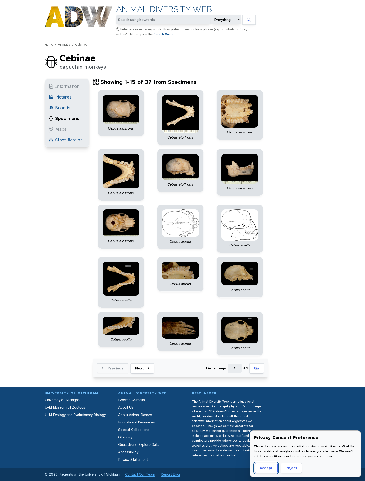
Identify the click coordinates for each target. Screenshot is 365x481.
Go (256, 368)
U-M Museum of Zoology (65, 407)
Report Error (170, 474)
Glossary (125, 437)
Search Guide (163, 34)
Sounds (59, 107)
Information (64, 86)
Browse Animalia (131, 399)
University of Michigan (62, 399)
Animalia (64, 44)
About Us (125, 407)
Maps (58, 129)
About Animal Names (135, 414)
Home (49, 44)
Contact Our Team (140, 474)
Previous (112, 368)
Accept (265, 467)
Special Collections (133, 429)
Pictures (60, 96)
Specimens (64, 118)
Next (142, 368)
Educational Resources (136, 422)
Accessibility (128, 452)
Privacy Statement (133, 459)
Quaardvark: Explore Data (138, 444)
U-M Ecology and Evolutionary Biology (75, 414)
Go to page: (217, 368)
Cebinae (81, 44)
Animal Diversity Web (164, 9)
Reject (290, 467)
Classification (66, 139)
